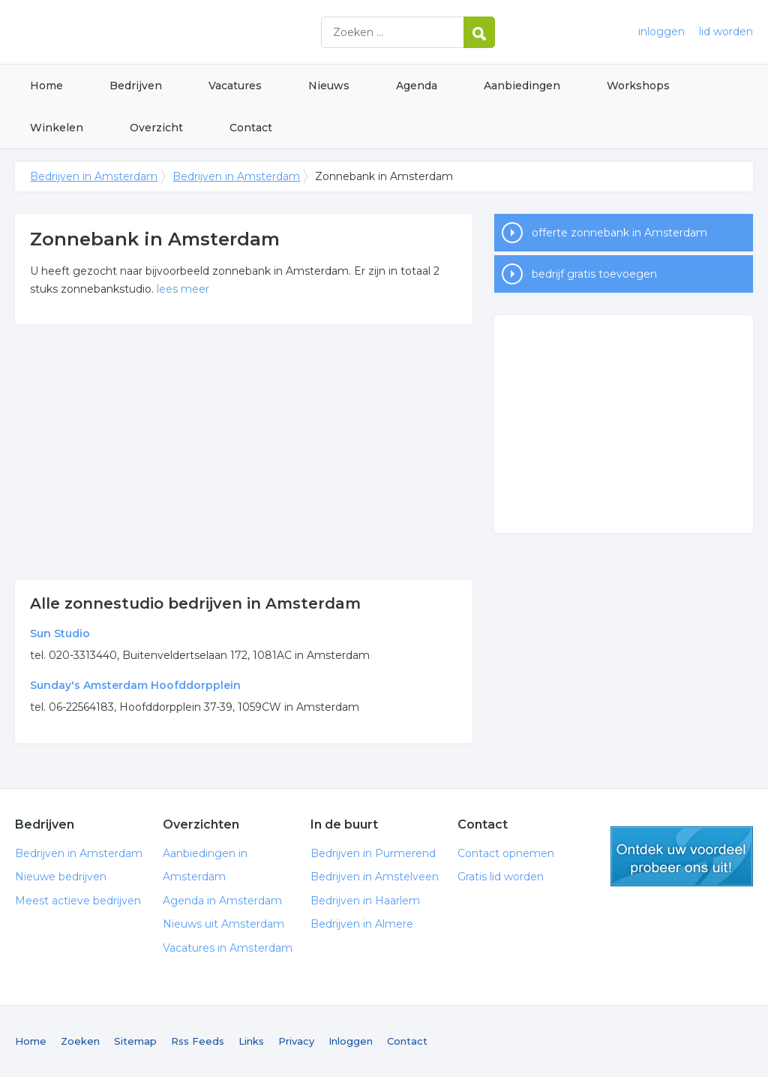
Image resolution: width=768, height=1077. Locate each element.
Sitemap (135, 1041)
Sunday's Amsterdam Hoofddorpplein (135, 685)
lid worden (726, 31)
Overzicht (156, 127)
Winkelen (56, 127)
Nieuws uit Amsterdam (223, 924)
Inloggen (350, 1041)
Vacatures (235, 85)
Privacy (296, 1041)
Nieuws (329, 85)
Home (46, 85)
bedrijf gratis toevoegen (594, 274)
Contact (251, 127)
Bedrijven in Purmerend (373, 853)
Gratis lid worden (501, 876)
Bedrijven (136, 85)
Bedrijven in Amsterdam (202, 32)
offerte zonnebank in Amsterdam (619, 232)
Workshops (638, 85)
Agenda (416, 85)
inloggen (661, 31)
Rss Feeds (197, 1041)
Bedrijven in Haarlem (365, 900)
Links (251, 1041)
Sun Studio (60, 633)
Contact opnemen (506, 853)
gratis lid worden (681, 856)
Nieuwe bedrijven (60, 876)
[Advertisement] (244, 452)
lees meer (183, 289)
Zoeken (80, 1041)
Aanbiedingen (522, 85)
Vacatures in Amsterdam (227, 948)
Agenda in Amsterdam (222, 900)
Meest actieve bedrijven (78, 900)
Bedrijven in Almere (361, 924)
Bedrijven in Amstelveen (374, 876)
